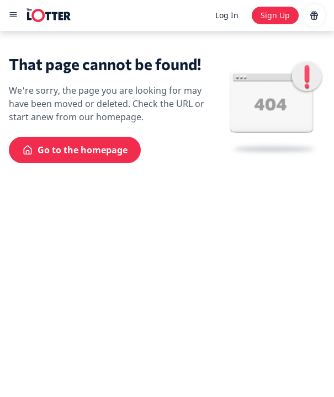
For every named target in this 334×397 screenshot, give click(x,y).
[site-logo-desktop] (48, 15)
